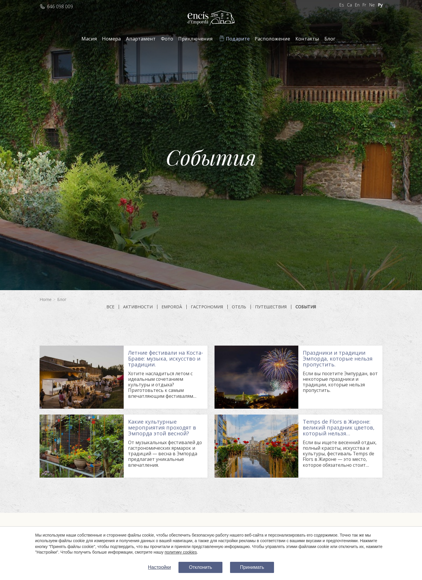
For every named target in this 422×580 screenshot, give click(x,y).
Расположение (272, 38)
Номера (111, 38)
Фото (167, 38)
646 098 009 (60, 6)
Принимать (252, 567)
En (357, 5)
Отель (239, 307)
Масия (89, 38)
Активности (138, 307)
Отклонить (200, 567)
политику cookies (181, 552)
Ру (380, 5)
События (305, 307)
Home (46, 299)
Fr (364, 5)
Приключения (195, 38)
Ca (349, 5)
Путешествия (271, 307)
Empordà (171, 307)
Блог (330, 38)
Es (341, 5)
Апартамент (141, 38)
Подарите (238, 38)
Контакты (307, 38)
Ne (372, 5)
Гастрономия (207, 307)
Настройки (159, 567)
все (110, 307)
